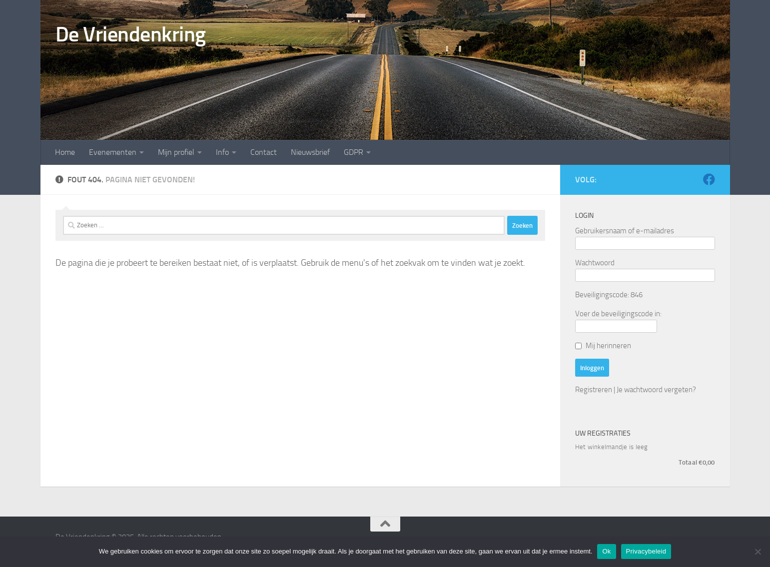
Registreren (593, 389)
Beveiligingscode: (602, 294)
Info (222, 152)
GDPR (353, 152)
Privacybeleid (646, 551)
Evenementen (112, 152)
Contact (263, 152)
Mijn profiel (176, 152)
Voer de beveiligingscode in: (618, 313)
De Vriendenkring (130, 34)
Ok (606, 551)
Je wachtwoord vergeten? (656, 389)
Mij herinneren (608, 345)
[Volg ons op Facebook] (709, 179)
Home (65, 152)
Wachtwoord (595, 262)
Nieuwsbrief (310, 152)
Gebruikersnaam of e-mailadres (624, 230)
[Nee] (758, 552)
